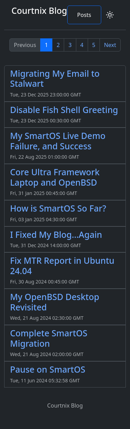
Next (110, 45)
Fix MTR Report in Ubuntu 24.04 (62, 265)
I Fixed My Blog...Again (56, 234)
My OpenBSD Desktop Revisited (54, 302)
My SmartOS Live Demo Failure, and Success (57, 140)
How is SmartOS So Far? (58, 208)
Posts (84, 15)
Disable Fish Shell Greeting (64, 109)
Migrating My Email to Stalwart (54, 78)
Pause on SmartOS (47, 369)
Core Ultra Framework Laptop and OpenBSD (54, 177)
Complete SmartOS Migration (48, 338)
